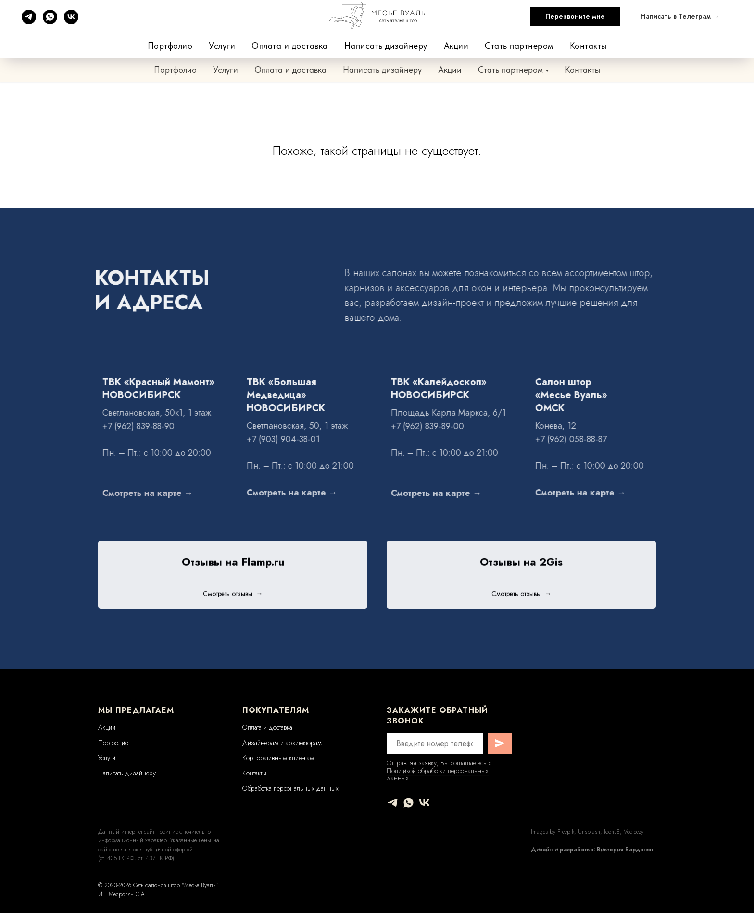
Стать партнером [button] (510, 69)
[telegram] (393, 803)
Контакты (582, 69)
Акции (450, 69)
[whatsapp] (408, 803)
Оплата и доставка (290, 69)
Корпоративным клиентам (278, 757)
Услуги (225, 69)
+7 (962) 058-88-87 (638, 33)
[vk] (424, 803)
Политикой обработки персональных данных (438, 774)
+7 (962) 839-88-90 (443, 33)
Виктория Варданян (625, 849)
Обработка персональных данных (290, 788)
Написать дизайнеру (382, 69)
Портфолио (175, 69)
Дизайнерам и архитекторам (282, 743)
